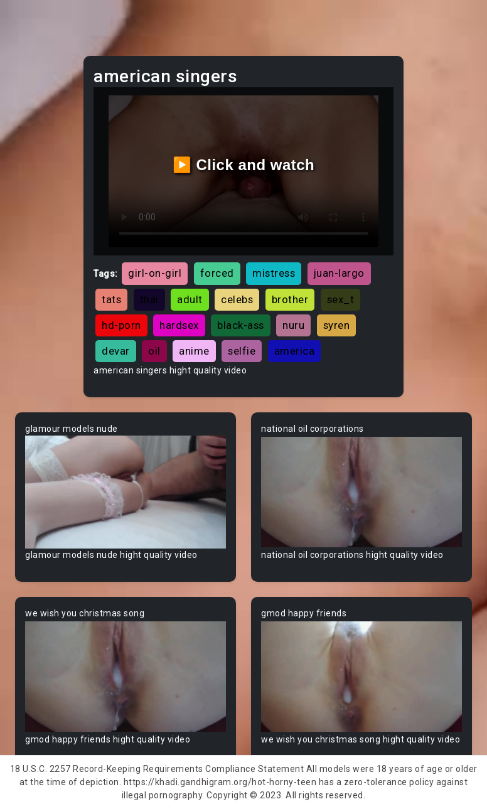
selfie (241, 351)
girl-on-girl (154, 273)
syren (336, 325)
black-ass (240, 325)
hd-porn (121, 325)
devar (116, 351)
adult (190, 299)
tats (111, 299)
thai (149, 299)
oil (154, 351)
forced (217, 273)
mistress (273, 273)
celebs (237, 299)
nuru (293, 325)
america (294, 351)
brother (290, 299)
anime (194, 351)
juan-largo (339, 273)
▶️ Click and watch (244, 164)
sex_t (341, 299)
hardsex (179, 325)
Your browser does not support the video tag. (125, 492)
